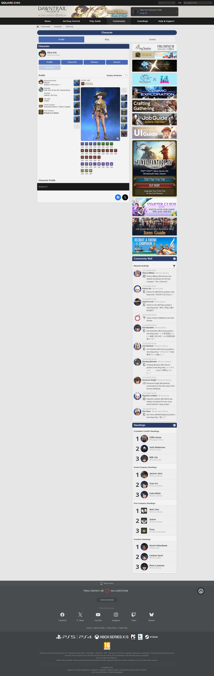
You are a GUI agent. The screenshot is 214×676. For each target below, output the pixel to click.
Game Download (107, 600)
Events (152, 39)
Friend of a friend (51, 113)
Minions (94, 62)
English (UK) (192, 2)
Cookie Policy (123, 628)
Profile (61, 39)
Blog (107, 39)
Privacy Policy (111, 628)
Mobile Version (108, 583)
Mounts (117, 62)
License (88, 628)
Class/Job (72, 62)
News (81, 620)
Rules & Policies (99, 628)
